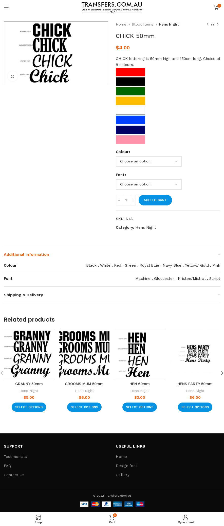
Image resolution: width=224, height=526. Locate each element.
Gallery (122, 475)
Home (121, 24)
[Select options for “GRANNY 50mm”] (29, 407)
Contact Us (14, 475)
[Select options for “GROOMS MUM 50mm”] (84, 407)
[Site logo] (112, 7)
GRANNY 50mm (29, 384)
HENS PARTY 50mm (195, 384)
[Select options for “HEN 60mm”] (139, 407)
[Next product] (217, 24)
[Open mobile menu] (6, 8)
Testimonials (15, 456)
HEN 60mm (139, 384)
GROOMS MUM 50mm (84, 384)
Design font (126, 466)
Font (120, 175)
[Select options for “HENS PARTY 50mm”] (195, 407)
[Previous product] (207, 24)
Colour (122, 152)
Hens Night (169, 24)
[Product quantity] (126, 200)
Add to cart (155, 200)
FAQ (7, 466)
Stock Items (143, 24)
